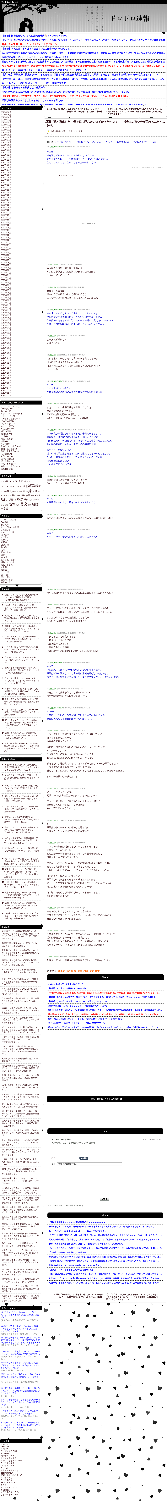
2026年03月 (6, 120)
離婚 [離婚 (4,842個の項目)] (35, 504)
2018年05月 (6, 355)
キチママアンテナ (8, 1458)
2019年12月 (6, 308)
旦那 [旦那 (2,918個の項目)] (37, 495)
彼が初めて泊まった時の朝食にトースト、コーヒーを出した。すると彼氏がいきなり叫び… (20, 1262)
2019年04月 (6, 328)
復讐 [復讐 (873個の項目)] (9, 496)
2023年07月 (6, 200)
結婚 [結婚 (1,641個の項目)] (26, 499)
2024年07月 (6, 170)
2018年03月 (6, 360)
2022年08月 (6, 227)
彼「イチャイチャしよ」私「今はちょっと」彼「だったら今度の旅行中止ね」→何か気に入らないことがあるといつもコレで (20, 1029)
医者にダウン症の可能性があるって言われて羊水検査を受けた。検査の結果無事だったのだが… (21, 701)
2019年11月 (6, 310)
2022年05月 (6, 235)
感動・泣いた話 (7, 449)
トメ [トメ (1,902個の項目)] (38, 481)
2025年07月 (6, 140)
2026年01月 (6, 125)
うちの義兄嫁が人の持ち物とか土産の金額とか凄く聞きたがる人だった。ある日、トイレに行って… (21, 649)
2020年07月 (6, 290)
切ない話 (5, 431)
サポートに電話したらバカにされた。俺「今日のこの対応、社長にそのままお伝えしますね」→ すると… (21, 884)
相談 (86, 971)
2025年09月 (6, 135)
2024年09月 (6, 165)
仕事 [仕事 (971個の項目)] (23, 486)
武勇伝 (4, 456)
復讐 (3, 441)
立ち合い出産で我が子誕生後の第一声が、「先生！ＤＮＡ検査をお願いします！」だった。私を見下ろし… (21, 840)
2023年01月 (6, 215)
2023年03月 (6, 210)
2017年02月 (6, 393)
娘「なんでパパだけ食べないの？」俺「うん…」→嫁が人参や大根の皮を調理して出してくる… (20, 1314)
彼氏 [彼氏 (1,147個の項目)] (5, 495)
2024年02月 (6, 182)
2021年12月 (6, 247)
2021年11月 (6, 250)
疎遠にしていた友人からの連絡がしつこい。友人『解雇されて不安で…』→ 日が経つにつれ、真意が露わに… (21, 597)
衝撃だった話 (7, 466)
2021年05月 (6, 265)
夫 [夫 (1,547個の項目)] (17, 491)
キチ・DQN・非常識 (10, 414)
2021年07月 (6, 260)
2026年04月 (6, 117)
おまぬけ (5, 411)
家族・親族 (6, 439)
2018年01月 (6, 365)
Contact (15, 2)
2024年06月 (6, 172)
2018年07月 (6, 350)
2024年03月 (6, 180)
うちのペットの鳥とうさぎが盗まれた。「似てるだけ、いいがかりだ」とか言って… (21, 659)
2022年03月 (6, 240)
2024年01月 (6, 185)
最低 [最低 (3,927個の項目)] (4, 499)
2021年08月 (6, 257)
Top (3, 2)
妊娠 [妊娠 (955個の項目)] (20, 491)
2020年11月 (6, 280)
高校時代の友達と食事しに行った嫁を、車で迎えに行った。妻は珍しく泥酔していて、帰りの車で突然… (20, 1209)
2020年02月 (6, 303)
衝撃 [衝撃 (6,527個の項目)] (12, 504)
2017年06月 (6, 383)
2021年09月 (6, 255)
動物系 (4, 434)
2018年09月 (6, 345)
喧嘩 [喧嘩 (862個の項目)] (14, 491)
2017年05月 (6, 385)
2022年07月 (6, 230)
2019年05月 (6, 325)
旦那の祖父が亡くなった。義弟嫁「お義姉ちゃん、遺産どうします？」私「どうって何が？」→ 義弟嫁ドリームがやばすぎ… (20, 1190)
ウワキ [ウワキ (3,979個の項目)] (13, 480)
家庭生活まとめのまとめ (11, 1475)
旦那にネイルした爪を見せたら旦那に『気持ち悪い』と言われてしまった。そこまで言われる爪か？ (21, 639)
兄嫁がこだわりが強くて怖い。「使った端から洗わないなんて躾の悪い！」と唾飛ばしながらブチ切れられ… (20, 1298)
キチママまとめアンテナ (11, 1461)
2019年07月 (6, 320)
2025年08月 (6, 137)
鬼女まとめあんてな (9, 1470)
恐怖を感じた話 (7, 446)
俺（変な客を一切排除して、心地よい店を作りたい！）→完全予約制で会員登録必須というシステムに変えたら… (21, 861)
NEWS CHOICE (8, 1483)
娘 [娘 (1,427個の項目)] (27, 491)
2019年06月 (6, 323)
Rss (8, 2)
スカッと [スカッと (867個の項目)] (32, 481)
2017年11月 (6, 370)
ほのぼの (5, 421)
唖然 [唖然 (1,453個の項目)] (9, 491)
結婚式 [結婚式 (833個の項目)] (31, 500)
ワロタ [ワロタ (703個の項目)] (19, 486)
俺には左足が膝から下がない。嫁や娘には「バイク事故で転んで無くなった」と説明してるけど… (21, 798)
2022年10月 (6, 222)
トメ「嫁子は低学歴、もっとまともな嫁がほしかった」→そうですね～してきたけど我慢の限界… (20, 1142)
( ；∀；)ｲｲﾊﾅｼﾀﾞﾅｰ (9, 406)
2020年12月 (6, 278)
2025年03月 (6, 150)
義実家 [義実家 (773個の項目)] (36, 500)
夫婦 (3, 436)
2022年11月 (6, 220)
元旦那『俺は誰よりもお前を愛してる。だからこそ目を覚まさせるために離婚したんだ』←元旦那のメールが (20, 952)
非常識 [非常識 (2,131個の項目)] (4, 508)
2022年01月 (6, 245)
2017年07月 (6, 380)
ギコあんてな (7, 1477)
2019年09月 (6, 315)
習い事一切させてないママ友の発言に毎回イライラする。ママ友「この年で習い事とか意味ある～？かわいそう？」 (20, 1200)
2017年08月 (6, 378)
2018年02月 (6, 363)
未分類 (4, 454)
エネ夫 (61, 971)
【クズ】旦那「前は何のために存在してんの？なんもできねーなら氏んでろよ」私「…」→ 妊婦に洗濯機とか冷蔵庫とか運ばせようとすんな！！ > (134, 111)
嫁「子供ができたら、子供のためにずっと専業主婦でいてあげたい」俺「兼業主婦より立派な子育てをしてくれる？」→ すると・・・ (20, 1340)
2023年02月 (6, 212)
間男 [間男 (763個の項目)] (29, 505)
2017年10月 (6, 373)
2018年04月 (6, 358)
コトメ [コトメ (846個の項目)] (25, 481)
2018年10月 (6, 343)
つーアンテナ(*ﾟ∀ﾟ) (9, 1451)
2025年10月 (6, 132)
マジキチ (5, 424)
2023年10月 (6, 192)
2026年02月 (6, 122)
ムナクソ (5, 426)
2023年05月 (6, 205)
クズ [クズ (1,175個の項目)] (21, 481)
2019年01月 (6, 335)
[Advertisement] (88, 199)
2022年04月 (6, 237)
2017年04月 (6, 388)
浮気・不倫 (6, 464)
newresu (4, 1444)
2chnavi (4, 1468)
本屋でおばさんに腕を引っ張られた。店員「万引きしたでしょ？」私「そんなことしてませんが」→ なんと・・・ (21, 628)
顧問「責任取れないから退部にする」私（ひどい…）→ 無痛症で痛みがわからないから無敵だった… (21, 735)
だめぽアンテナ (7, 1455)
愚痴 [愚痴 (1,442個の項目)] (28, 495)
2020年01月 (6, 305)
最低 (80, 971)
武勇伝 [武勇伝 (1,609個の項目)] (11, 499)
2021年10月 (6, 252)
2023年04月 (6, 207)
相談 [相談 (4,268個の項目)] (20, 499)
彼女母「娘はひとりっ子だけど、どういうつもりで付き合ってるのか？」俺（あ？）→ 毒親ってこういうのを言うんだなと (20, 1252)
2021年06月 (6, 262)
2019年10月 (6, 313)
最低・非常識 (7, 451)
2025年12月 (6, 127)
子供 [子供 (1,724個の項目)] (34, 491)
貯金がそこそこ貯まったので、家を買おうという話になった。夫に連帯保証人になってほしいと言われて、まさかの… (20, 1425)
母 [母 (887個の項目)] (15, 500)
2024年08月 (6, 167)
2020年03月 (6, 300)
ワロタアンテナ (7, 1466)
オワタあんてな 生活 (10, 1492)
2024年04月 (6, 177)
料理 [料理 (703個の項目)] (32, 495)
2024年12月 (6, 157)
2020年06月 (6, 293)
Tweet (49, 134)
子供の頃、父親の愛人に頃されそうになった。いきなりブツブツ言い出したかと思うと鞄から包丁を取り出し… (20, 1272)
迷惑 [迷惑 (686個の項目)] (17, 505)
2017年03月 (6, 390)
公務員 (69, 971)
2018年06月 (6, 353)
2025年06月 (6, 142)
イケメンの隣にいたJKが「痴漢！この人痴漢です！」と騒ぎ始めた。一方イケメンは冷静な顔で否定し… (21, 691)
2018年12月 (6, 338)
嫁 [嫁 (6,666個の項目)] (30, 491)
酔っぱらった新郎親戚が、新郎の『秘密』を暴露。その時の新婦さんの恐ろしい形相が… (20, 1132)
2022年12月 (6, 217)
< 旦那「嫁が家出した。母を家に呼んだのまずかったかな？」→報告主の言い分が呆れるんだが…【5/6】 (75, 110)
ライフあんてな (7, 1480)
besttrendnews (7, 1473)
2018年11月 (6, 340)
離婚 (97, 971)
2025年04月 (6, 147)
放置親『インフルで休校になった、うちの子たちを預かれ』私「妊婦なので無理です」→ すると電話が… (21, 819)
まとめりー (6, 1485)
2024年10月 (6, 162)
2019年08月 (6, 318)
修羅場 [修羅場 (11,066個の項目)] (32, 485)
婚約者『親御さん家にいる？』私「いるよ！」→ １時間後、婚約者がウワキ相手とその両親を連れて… (21, 607)
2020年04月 (6, 298)
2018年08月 (6, 348)
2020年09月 (6, 285)
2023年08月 (6, 197)
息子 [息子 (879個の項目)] (18, 496)
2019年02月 (6, 333)
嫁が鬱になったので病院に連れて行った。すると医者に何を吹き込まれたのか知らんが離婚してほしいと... (91, 1105)
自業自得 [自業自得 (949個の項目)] (4, 505)
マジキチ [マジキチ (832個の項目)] (12, 486)
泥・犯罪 (5, 461)
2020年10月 (6, 283)
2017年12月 (6, 368)
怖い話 (4, 444)
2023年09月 (6, 195)
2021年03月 (6, 270)
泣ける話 (5, 459)
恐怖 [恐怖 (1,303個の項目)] (14, 495)
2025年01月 (6, 155)
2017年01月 (6, 395)
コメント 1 (78, 131)
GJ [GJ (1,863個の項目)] (6, 481)
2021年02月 (6, 273)
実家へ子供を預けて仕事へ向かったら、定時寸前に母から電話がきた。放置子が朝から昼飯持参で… (21, 670)
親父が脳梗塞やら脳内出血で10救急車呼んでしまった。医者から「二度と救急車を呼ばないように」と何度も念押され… (20, 1068)
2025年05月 (6, 145)
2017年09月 (6, 375)
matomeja (5, 1490)
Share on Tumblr (83, 1158)
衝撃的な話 (6, 469)
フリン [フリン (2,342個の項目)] (5, 486)
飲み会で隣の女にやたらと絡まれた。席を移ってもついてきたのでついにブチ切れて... (83, 1109)
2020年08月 (6, 288)
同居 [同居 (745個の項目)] (5, 491)
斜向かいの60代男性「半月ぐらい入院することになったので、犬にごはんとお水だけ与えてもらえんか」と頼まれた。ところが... (100, 1117)
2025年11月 (6, 130)
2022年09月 (6, 225)
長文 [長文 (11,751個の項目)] (24, 504)
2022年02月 (6, 242)
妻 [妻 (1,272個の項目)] (24, 491)
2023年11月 (6, 190)
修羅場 (4, 429)
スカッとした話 (7, 419)
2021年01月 (6, 275)
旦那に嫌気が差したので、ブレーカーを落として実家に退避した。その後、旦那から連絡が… (21, 712)
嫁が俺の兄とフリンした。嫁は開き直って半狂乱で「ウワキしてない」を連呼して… (21, 850)
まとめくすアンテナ (9, 1494)
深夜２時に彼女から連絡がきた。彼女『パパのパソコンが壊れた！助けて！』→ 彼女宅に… (21, 788)
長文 (91, 971)
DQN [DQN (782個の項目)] (2, 481)
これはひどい (7, 416)
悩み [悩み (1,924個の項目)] (22, 495)
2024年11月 (6, 160)
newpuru (4, 1449)
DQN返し (5, 409)
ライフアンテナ (7, 1463)
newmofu (5, 1446)
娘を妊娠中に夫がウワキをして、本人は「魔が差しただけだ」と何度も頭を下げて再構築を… (20, 1181)
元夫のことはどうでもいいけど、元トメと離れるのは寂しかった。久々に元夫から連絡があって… (20, 1288)
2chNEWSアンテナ (9, 1487)
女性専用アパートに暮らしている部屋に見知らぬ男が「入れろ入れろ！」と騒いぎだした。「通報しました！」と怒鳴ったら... (99, 1113)
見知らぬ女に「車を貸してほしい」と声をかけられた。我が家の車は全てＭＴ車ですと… (21, 618)
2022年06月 (6, 232)
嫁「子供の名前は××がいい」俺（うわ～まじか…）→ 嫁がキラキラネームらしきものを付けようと (20, 1152)
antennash (5, 1453)
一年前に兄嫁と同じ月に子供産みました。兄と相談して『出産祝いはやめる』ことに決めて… (20, 1161)
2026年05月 (6, 115)
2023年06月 (6, 202)
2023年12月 (6, 187)
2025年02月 (6, 152)
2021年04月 (6, 268)
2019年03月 (6, 330)
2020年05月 (6, 295)
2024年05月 (6, 175)
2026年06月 (6, 112)
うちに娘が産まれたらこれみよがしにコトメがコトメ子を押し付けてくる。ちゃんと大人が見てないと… (21, 680)
